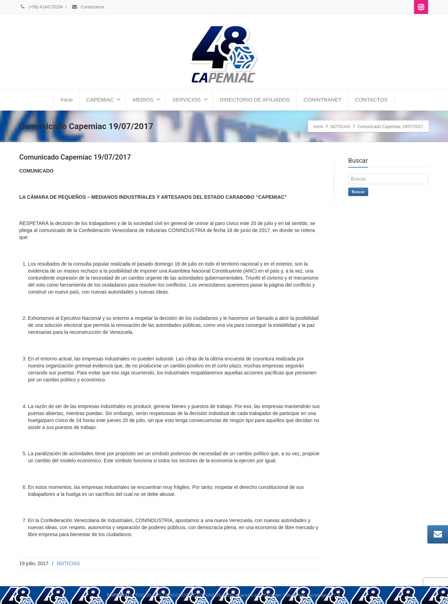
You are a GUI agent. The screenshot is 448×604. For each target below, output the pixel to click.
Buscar (358, 192)
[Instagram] (421, 7)
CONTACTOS (371, 100)
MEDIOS (146, 99)
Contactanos (87, 7)
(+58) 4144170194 (41, 7)
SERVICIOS (190, 99)
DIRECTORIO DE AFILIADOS (255, 100)
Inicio (67, 100)
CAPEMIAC (103, 99)
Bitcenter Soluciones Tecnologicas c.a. (302, 595)
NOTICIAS (68, 563)
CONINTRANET (322, 100)
